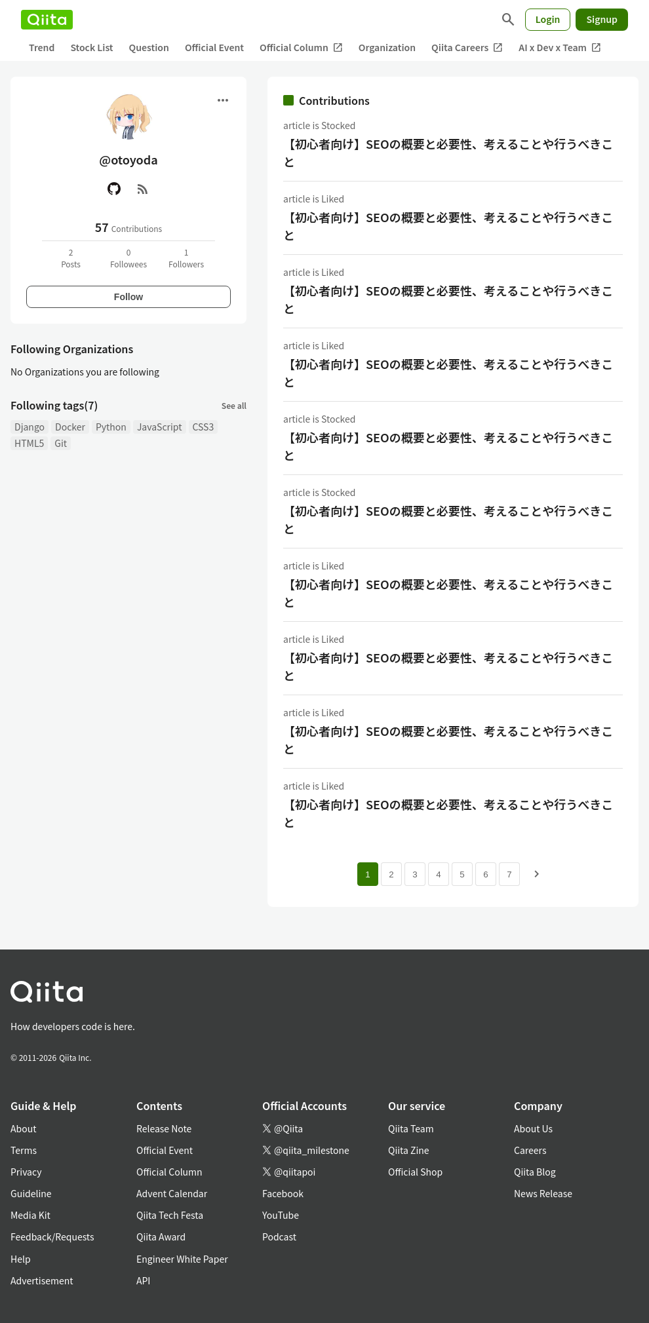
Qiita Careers (467, 47)
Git (60, 443)
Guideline (31, 1193)
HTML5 (29, 443)
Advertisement (41, 1280)
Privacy (25, 1171)
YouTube (280, 1214)
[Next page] (537, 874)
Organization (387, 47)
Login (548, 19)
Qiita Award (161, 1236)
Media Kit (30, 1214)
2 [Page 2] (391, 874)
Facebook (283, 1193)
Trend (41, 47)
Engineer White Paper (182, 1258)
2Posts (71, 257)
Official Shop (415, 1171)
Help (20, 1258)
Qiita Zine (408, 1150)
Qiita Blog (535, 1171)
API (143, 1280)
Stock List (91, 47)
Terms (23, 1150)
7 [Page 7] (509, 874)
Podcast (279, 1236)
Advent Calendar (171, 1193)
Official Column (301, 47)
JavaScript (159, 426)
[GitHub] (114, 188)
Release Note (163, 1128)
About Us (533, 1128)
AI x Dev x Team (560, 47)
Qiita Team (411, 1128)
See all (234, 405)
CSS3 (203, 426)
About (23, 1128)
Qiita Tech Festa (169, 1214)
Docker (70, 426)
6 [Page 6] (485, 874)
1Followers (186, 257)
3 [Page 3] (414, 874)
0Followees (128, 257)
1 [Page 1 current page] (367, 874)
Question (149, 47)
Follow (128, 297)
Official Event (214, 47)
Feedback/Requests (52, 1236)
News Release (543, 1193)
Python (111, 426)
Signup (602, 19)
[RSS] (142, 188)
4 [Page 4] (438, 874)
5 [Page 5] (462, 874)
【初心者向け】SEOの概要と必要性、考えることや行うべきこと (448, 152)
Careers (530, 1150)
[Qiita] (47, 19)
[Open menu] (223, 100)
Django (29, 426)
